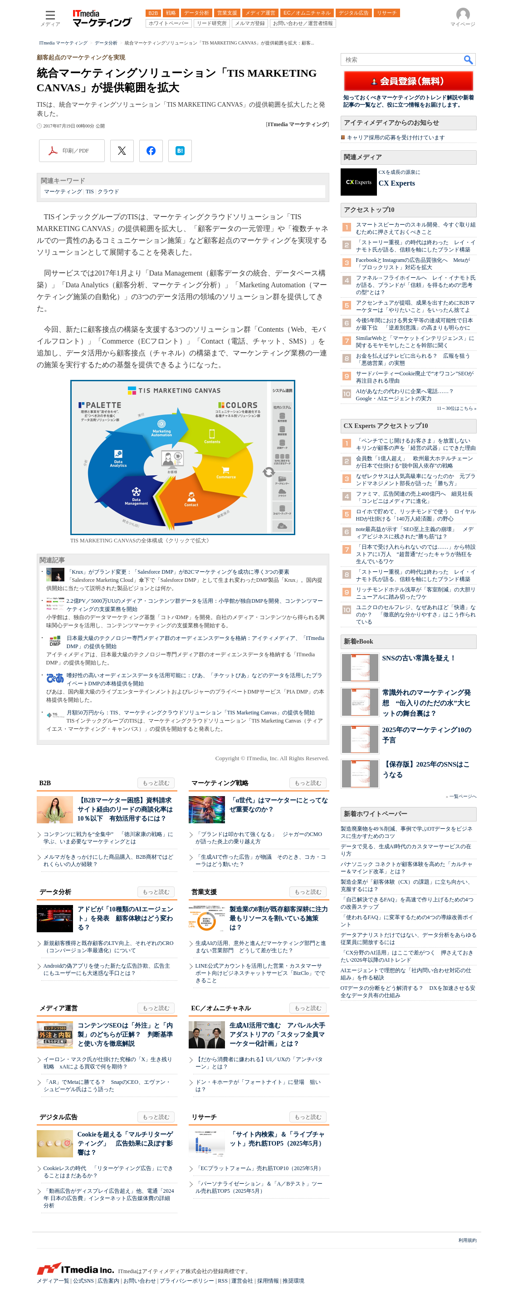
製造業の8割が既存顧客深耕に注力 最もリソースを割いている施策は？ (282, 918)
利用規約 (468, 1240)
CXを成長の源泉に (399, 172)
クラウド (108, 191)
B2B (45, 783)
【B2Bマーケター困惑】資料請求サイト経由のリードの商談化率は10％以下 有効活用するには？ (125, 809)
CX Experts (397, 183)
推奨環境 (293, 1281)
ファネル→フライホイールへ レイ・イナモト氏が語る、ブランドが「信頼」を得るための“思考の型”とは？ (416, 285)
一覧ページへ (463, 796)
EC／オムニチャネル (221, 1008)
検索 (469, 59)
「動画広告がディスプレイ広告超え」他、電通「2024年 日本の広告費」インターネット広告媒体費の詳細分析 (109, 1198)
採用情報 (268, 1281)
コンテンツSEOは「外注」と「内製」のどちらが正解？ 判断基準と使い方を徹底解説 (125, 1034)
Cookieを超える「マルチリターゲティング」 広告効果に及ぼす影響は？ (125, 1143)
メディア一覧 (53, 1281)
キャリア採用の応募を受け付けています (396, 137)
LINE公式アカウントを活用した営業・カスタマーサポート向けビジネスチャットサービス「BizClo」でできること (260, 973)
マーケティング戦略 (220, 783)
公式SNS (83, 1281)
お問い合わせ (139, 1281)
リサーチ (204, 1117)
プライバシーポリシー (187, 1281)
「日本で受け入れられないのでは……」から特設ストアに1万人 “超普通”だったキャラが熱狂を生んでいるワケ (416, 554)
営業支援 (204, 892)
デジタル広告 (58, 1117)
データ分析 (55, 892)
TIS (90, 191)
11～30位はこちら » (456, 408)
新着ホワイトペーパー (375, 814)
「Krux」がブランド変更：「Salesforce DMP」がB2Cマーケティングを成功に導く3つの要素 (178, 572)
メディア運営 (58, 1008)
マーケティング (63, 191)
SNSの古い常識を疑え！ (419, 658)
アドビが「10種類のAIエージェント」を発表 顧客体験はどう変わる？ (126, 918)
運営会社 (242, 1281)
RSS (223, 1281)
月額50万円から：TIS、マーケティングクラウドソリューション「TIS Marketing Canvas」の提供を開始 (191, 712)
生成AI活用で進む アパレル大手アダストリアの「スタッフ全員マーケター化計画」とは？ (278, 1034)
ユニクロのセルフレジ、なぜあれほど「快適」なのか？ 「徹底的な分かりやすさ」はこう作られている (416, 614)
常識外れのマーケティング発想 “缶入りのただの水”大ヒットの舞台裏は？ (426, 703)
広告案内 (108, 1281)
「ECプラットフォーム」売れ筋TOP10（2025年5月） (259, 1168)
